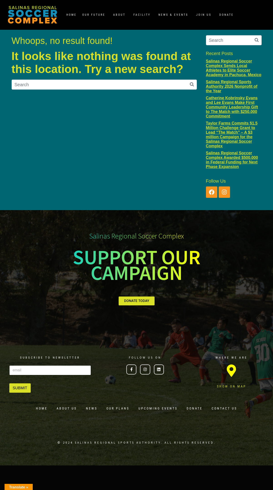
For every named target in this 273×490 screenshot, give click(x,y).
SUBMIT (20, 388)
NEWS (91, 408)
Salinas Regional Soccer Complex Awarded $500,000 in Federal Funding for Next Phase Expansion (232, 160)
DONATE (226, 14)
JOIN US (203, 14)
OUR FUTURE (93, 14)
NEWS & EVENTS (173, 14)
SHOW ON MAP (231, 386)
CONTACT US (224, 408)
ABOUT (119, 14)
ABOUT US (67, 408)
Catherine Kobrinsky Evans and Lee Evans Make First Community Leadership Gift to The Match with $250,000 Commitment (232, 107)
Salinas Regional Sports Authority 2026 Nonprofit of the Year (232, 86)
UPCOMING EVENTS (158, 408)
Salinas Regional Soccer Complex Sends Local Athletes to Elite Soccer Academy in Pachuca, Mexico (233, 68)
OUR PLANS (117, 408)
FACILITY (141, 14)
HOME (71, 14)
